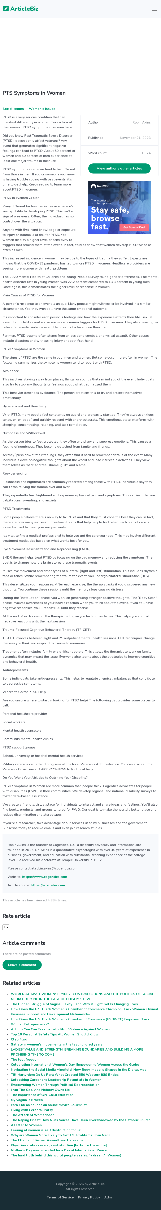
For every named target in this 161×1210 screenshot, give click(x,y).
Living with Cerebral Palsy (32, 1110)
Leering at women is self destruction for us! (46, 1130)
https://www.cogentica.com (44, 877)
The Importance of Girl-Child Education (42, 1095)
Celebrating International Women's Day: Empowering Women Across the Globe (75, 1064)
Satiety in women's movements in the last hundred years (57, 1044)
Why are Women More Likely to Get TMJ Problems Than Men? (60, 1135)
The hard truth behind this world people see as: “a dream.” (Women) (66, 1155)
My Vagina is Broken (27, 1100)
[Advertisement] (80, 57)
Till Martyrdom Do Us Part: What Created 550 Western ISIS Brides (65, 1074)
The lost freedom (25, 1059)
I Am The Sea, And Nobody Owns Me (40, 1090)
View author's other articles (119, 168)
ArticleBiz (18, 9)
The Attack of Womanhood (33, 1115)
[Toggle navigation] (154, 9)
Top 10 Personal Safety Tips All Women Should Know (55, 1034)
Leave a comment (22, 965)
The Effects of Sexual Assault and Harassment (49, 1140)
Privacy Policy (89, 1197)
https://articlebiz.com (48, 885)
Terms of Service (60, 1197)
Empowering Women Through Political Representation (55, 1084)
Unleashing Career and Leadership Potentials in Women (56, 1079)
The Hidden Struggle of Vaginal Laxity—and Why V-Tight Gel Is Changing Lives (74, 1004)
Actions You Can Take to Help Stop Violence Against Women (60, 1029)
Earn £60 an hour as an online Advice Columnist (49, 1105)
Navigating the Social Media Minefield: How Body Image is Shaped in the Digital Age (79, 1069)
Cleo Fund (19, 1039)
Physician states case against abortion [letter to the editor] (59, 1145)
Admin (109, 1197)
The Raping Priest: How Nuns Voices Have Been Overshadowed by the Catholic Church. (81, 1120)
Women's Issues (42, 109)
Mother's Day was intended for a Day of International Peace (59, 1150)
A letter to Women (26, 1125)
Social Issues (13, 109)
